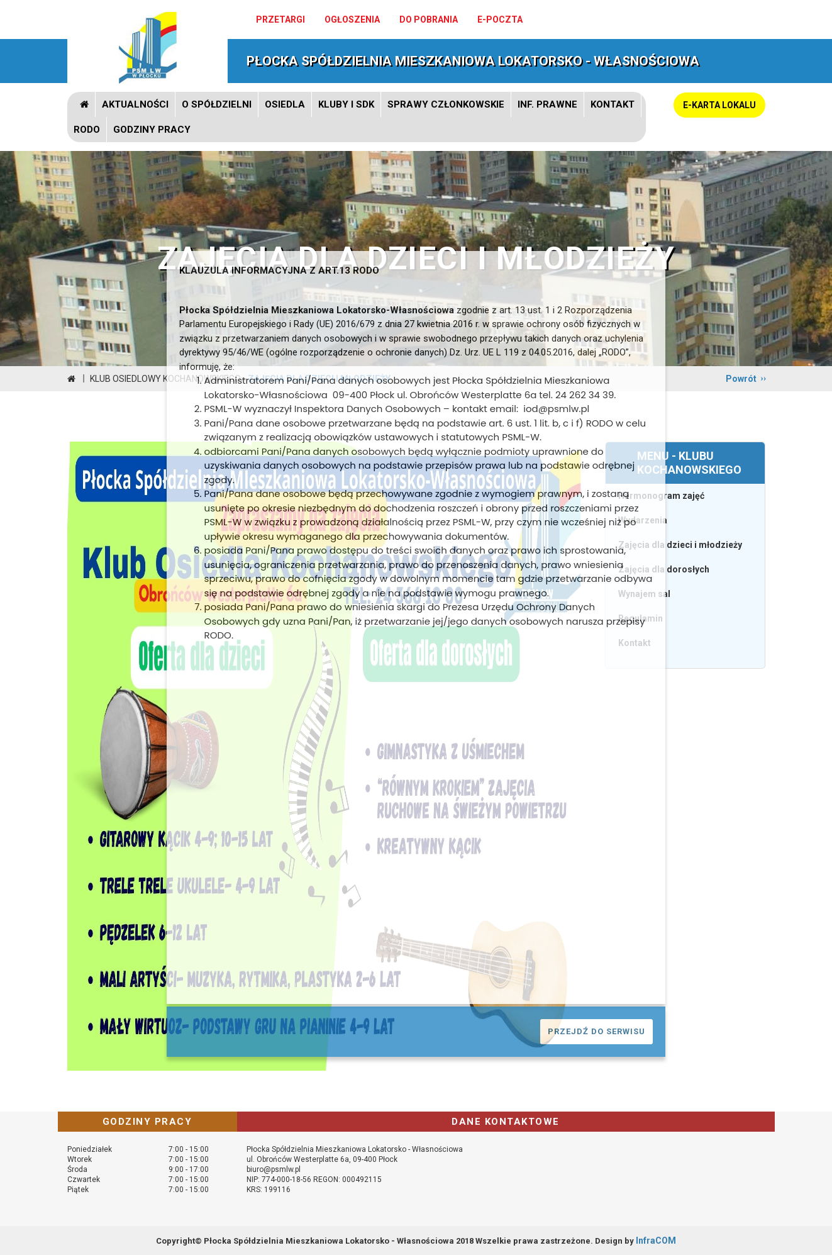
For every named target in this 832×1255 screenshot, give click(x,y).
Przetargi (280, 19)
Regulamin (640, 618)
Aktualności (135, 104)
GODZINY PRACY (152, 129)
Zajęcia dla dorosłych (663, 569)
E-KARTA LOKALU (719, 105)
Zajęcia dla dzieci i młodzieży (680, 545)
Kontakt (613, 104)
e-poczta (500, 19)
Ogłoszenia (352, 19)
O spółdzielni (217, 104)
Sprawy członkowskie (445, 104)
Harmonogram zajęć (661, 496)
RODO (87, 129)
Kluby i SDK (346, 104)
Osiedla (285, 104)
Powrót (741, 379)
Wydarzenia (642, 520)
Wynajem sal (644, 594)
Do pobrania (428, 19)
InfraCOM (656, 1240)
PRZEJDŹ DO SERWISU (596, 1031)
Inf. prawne (547, 104)
